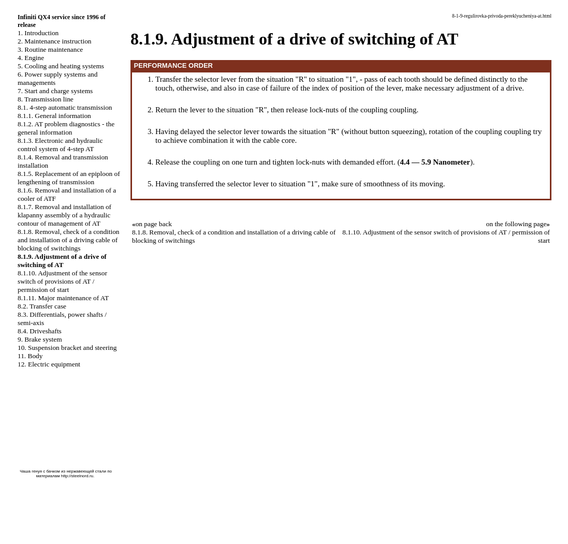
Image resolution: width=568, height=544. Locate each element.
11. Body (30, 356)
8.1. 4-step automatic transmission (65, 107)
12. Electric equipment (49, 364)
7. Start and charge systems (55, 91)
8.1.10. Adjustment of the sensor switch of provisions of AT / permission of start (62, 281)
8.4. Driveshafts (40, 331)
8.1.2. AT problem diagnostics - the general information (66, 128)
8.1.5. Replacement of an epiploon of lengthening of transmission (69, 178)
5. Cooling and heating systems (61, 66)
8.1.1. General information (54, 116)
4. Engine (31, 58)
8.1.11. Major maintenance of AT (63, 298)
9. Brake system (40, 339)
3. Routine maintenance (50, 49)
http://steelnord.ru (77, 476)
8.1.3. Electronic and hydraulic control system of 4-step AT (60, 145)
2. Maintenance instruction (55, 41)
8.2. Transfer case (42, 306)
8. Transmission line (46, 99)
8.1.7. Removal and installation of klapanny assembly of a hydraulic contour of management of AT (64, 215)
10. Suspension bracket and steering (67, 347)
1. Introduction (38, 33)
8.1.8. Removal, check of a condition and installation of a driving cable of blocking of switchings (69, 240)
